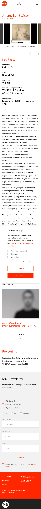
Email (4, 443)
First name (6, 419)
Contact (4, 484)
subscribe (20, 457)
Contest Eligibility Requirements (26, 481)
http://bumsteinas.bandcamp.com (19, 325)
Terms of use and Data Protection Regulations (28, 477)
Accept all (20, 275)
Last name (6, 431)
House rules (5, 480)
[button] (30, 53)
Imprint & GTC (6, 477)
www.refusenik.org (11, 323)
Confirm (20, 268)
